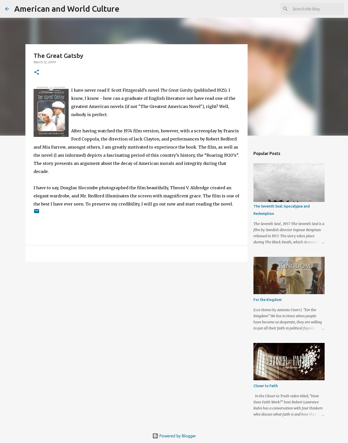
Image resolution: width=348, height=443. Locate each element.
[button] (37, 72)
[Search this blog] (317, 9)
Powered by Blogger (174, 436)
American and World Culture (66, 8)
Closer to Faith (265, 386)
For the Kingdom (267, 300)
